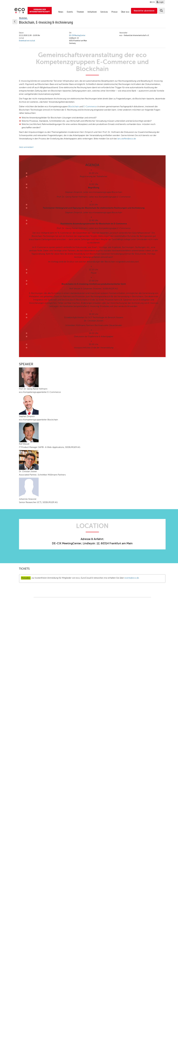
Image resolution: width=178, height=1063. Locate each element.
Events (70, 11)
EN (154, 2)
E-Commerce (90, 106)
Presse (114, 11)
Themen (80, 11)
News (60, 11)
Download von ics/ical (27, 40)
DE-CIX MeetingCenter (77, 35)
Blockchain (73, 106)
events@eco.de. (131, 578)
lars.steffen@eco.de (126, 138)
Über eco (125, 11)
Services (104, 11)
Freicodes (25, 578)
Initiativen (92, 11)
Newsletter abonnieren (144, 10)
